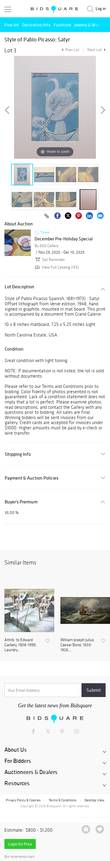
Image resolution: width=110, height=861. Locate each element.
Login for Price (20, 844)
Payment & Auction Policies (31, 478)
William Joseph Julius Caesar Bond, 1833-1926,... (77, 645)
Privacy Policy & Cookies (23, 800)
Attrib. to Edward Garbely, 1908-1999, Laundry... (20, 645)
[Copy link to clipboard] (46, 216)
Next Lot (96, 49)
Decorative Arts (36, 25)
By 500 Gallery (46, 246)
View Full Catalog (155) (56, 267)
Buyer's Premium (21, 502)
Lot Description (19, 286)
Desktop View (94, 800)
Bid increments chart (19, 857)
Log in (101, 8)
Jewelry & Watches (91, 25)
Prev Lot (69, 49)
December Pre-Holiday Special (64, 239)
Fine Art (11, 25)
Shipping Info (18, 454)
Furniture (62, 25)
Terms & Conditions (62, 800)
